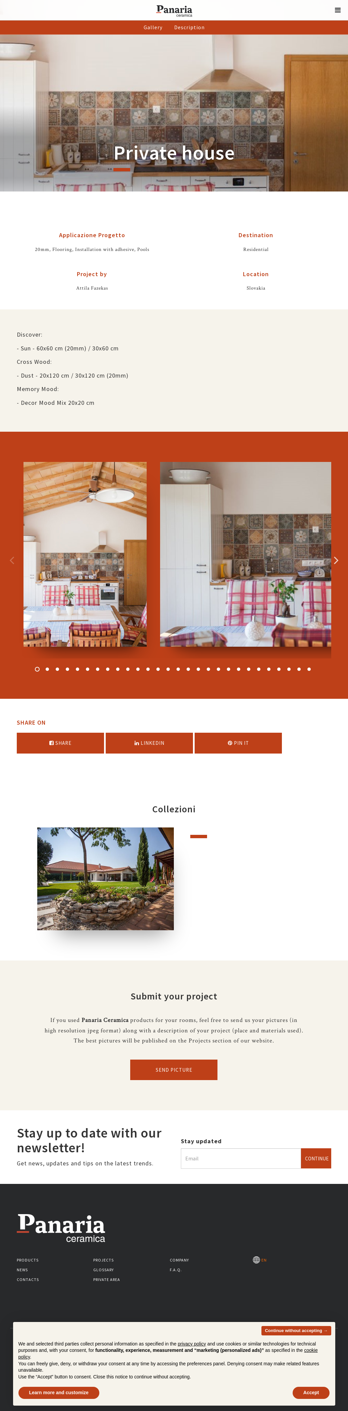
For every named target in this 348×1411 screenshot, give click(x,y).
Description (189, 27)
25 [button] (279, 669)
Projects (103, 1260)
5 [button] (77, 669)
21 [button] (238, 669)
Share (60, 743)
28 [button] (309, 669)
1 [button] (37, 669)
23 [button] (258, 669)
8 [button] (107, 669)
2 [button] (47, 669)
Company (179, 1260)
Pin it (238, 743)
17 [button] (198, 669)
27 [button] (299, 669)
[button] (338, 10)
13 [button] (158, 669)
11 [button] (138, 669)
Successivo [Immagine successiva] (336, 560)
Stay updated (201, 1141)
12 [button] (148, 669)
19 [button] (218, 669)
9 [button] (117, 669)
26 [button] (289, 669)
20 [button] (228, 669)
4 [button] (67, 669)
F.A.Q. (176, 1269)
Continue (317, 1158)
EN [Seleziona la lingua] (260, 1260)
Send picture (174, 1070)
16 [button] (188, 669)
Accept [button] (311, 1392)
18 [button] (208, 669)
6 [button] (87, 669)
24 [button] (268, 669)
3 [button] (57, 669)
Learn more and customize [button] (59, 1392)
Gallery (153, 27)
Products (28, 1260)
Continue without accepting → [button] (296, 1330)
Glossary (103, 1269)
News (22, 1269)
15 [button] (178, 669)
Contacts (28, 1279)
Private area (106, 1279)
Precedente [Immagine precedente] (11, 560)
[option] (85, 560)
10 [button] (128, 669)
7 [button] (97, 669)
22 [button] (248, 669)
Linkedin (149, 743)
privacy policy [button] (192, 1343)
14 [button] (168, 669)
